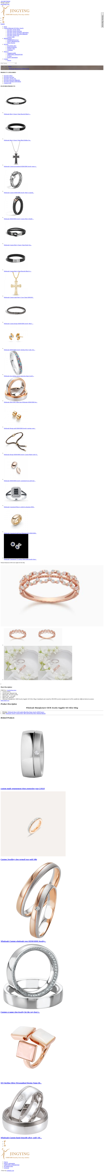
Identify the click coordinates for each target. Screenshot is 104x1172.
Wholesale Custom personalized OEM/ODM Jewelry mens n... (20, 166)
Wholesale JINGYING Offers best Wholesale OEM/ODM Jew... (20, 402)
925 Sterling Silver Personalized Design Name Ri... (21, 1083)
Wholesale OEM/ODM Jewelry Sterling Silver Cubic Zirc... (19, 350)
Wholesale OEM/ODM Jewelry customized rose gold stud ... (20, 480)
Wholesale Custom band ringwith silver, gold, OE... (21, 1138)
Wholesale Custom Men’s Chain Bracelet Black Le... (17, 271)
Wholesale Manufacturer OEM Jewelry (19, 69)
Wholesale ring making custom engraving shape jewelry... (19, 376)
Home (10, 66)
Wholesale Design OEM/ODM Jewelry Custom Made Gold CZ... (21, 454)
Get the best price (11, 690)
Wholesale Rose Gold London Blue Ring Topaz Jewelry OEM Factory (26, 712)
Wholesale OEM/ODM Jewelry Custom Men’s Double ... (19, 219)
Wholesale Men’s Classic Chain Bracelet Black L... (17, 114)
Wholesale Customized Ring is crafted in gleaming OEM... (19, 507)
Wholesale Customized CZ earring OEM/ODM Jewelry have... (20, 559)
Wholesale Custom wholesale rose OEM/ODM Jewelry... (23, 941)
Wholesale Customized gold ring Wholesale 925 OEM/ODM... (20, 533)
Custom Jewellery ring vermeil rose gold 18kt (19, 859)
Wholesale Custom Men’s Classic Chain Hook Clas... (18, 245)
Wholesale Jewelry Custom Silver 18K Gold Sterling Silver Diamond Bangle (26, 713)
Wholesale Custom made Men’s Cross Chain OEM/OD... (19, 297)
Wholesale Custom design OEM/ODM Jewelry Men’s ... (18, 323)
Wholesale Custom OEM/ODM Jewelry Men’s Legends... (19, 192)
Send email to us (5, 700)
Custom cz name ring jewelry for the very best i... (20, 1012)
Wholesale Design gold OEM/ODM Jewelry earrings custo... (20, 428)
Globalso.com (10, 1170)
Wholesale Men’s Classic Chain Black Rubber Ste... (17, 140)
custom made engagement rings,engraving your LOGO (23, 788)
